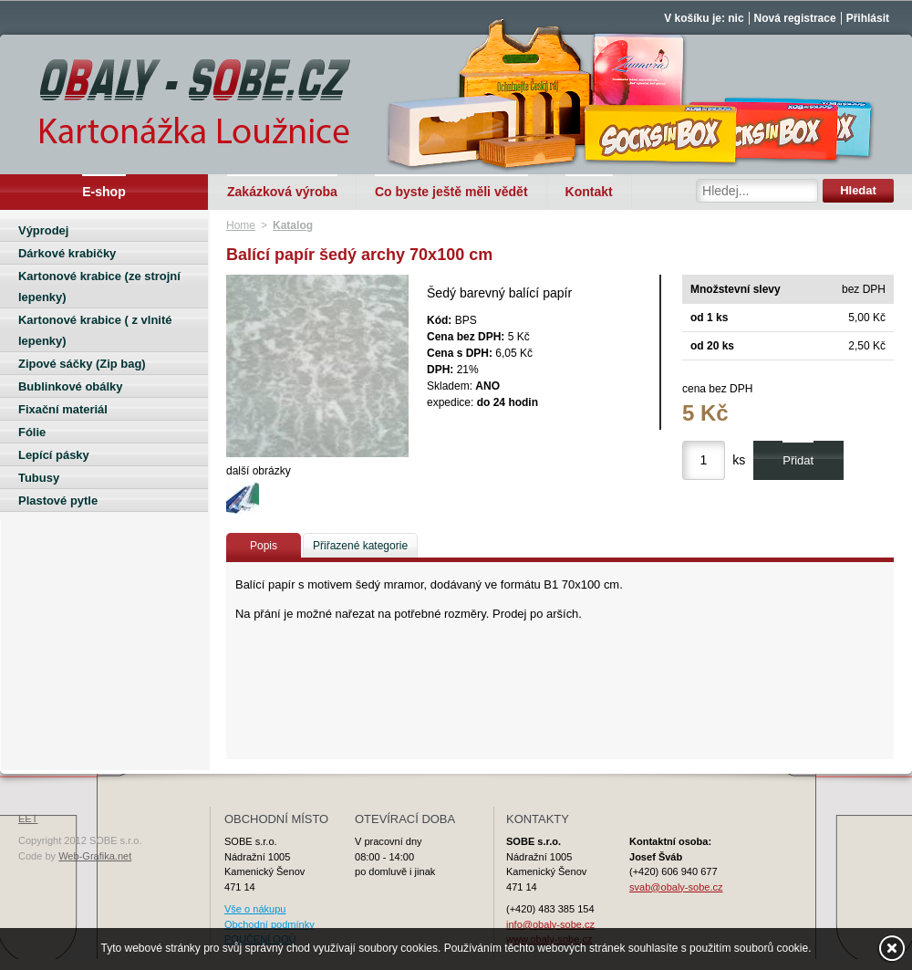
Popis (263, 545)
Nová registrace (795, 18)
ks (738, 460)
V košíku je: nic (703, 18)
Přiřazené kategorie (360, 545)
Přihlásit (867, 18)
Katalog (293, 225)
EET (27, 818)
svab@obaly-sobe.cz (676, 886)
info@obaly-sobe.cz (550, 924)
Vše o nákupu (254, 908)
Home (240, 225)
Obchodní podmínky (269, 924)
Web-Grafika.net (94, 855)
